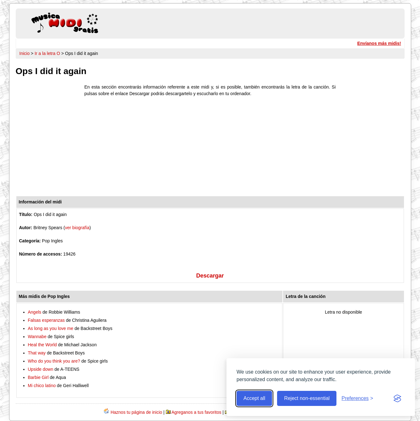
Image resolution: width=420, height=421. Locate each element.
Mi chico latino (42, 385)
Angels (34, 312)
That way (37, 352)
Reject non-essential (307, 398)
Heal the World (42, 344)
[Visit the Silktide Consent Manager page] (397, 398)
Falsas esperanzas (46, 320)
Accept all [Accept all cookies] (254, 398)
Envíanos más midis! (379, 43)
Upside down (40, 369)
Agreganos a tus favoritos (196, 412)
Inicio (24, 53)
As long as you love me (51, 328)
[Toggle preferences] (357, 398)
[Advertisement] (210, 148)
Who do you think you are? (54, 361)
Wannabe (37, 336)
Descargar (210, 276)
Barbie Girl (38, 377)
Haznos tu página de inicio (136, 412)
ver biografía (77, 227)
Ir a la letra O (47, 53)
